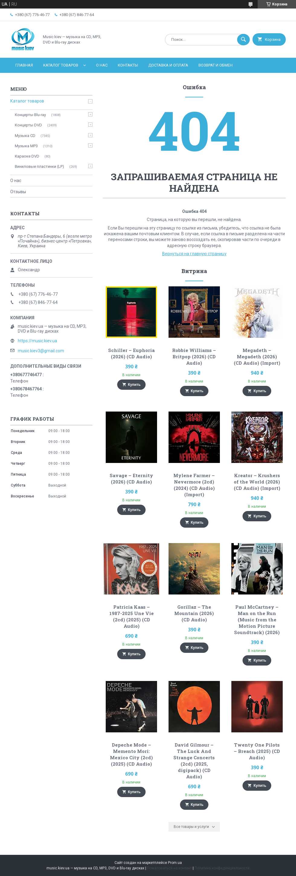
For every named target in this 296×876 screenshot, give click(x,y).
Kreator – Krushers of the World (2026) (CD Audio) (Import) (257, 481)
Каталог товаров (60, 65)
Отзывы (18, 191)
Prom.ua (175, 863)
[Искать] (243, 39)
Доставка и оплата (168, 65)
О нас (102, 65)
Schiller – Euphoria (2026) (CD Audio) (131, 353)
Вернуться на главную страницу (194, 253)
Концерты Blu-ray (30, 114)
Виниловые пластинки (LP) (39, 166)
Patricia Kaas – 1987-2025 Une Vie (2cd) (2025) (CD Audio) (131, 616)
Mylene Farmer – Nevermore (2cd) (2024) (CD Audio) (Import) (194, 484)
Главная (24, 65)
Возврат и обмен (215, 65)
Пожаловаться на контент (169, 868)
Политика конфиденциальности (222, 868)
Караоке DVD (27, 156)
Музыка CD (25, 135)
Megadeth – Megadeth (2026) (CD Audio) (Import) (257, 356)
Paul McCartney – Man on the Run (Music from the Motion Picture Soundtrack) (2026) (257, 619)
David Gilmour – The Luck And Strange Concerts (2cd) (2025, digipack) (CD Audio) (194, 761)
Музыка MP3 (26, 146)
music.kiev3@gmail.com (41, 350)
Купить (134, 385)
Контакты (128, 65)
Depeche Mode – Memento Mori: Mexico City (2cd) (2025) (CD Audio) (131, 754)
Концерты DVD (28, 125)
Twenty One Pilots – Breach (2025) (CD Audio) (257, 751)
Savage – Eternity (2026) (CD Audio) (131, 478)
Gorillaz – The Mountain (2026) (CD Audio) (194, 613)
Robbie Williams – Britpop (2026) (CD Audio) (194, 356)
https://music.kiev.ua (37, 340)
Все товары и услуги (191, 827)
